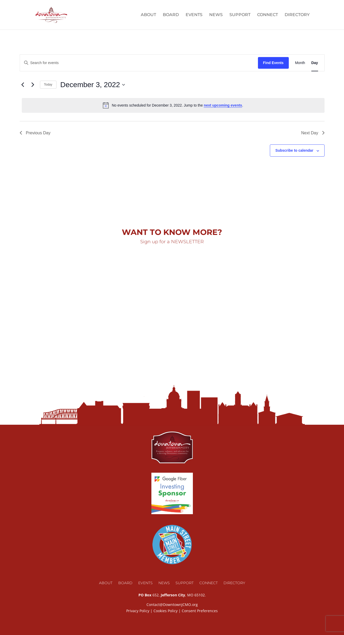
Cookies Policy (165, 610)
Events (194, 15)
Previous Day (35, 133)
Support (239, 15)
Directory (297, 15)
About (148, 15)
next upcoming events (223, 105)
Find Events (273, 63)
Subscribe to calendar (294, 150)
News (216, 15)
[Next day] (33, 85)
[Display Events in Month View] (300, 63)
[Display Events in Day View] (314, 63)
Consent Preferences (200, 610)
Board (171, 15)
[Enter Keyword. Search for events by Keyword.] (139, 63)
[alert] (173, 105)
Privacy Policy (137, 610)
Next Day (313, 133)
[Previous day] (23, 85)
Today (48, 84)
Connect (267, 15)
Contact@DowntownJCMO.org (172, 604)
